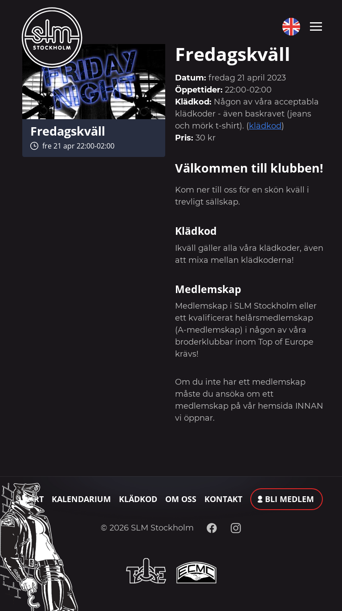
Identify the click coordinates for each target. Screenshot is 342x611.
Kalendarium (81, 499)
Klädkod (138, 499)
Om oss (180, 499)
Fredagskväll (67, 131)
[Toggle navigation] (316, 26)
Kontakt (223, 499)
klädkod (265, 126)
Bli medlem (289, 499)
